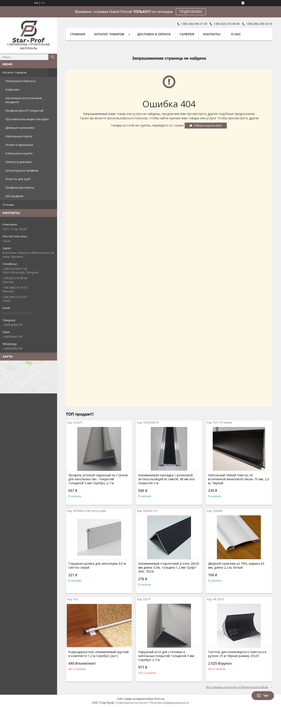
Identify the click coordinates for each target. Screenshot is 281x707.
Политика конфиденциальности (169, 702)
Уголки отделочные (19, 145)
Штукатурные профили (21, 170)
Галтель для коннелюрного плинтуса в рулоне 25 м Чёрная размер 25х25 (237, 654)
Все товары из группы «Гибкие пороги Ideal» (237, 687)
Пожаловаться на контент (132, 702)
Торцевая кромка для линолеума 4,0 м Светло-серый (97, 566)
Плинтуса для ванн (18, 162)
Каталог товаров (15, 72)
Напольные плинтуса (20, 81)
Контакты (211, 34)
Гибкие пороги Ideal (208, 125)
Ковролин (12, 89)
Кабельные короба (18, 153)
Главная (77, 34)
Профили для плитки (19, 187)
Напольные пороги (18, 136)
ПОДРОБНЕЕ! (190, 12)
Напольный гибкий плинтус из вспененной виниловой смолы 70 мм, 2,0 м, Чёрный (238, 479)
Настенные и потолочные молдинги (23, 100)
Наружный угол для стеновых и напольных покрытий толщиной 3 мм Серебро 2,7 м (166, 656)
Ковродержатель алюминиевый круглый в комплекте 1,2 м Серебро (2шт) (98, 654)
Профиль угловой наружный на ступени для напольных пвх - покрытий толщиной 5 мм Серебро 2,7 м (98, 479)
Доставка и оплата (154, 34)
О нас (236, 34)
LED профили (14, 196)
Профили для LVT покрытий (24, 110)
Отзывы (8, 205)
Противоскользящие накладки (27, 119)
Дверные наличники (19, 128)
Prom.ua (159, 698)
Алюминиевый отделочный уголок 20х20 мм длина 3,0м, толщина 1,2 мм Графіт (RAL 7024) (168, 567)
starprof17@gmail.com (17, 313)
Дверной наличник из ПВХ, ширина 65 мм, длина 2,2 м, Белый (236, 566)
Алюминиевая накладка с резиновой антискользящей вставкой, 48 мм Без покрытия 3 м (166, 479)
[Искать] (52, 57)
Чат (263, 696)
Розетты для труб (17, 179)
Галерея (187, 34)
